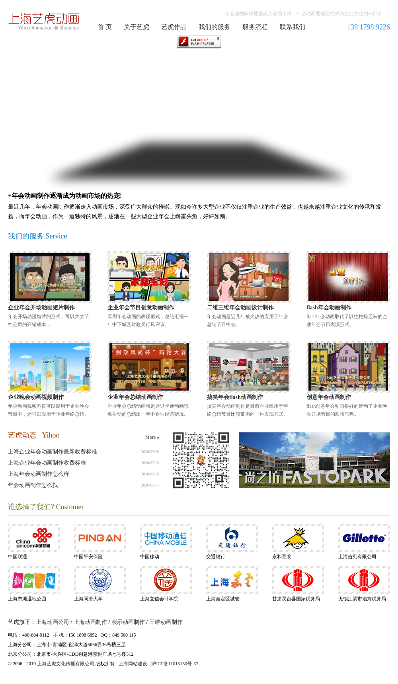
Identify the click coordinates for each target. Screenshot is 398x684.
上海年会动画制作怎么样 (38, 474)
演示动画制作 (128, 622)
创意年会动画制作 (328, 397)
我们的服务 (214, 26)
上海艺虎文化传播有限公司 (65, 663)
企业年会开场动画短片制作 (41, 308)
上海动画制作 (90, 622)
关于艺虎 (136, 26)
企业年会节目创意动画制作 (140, 308)
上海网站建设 (133, 663)
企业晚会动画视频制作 (36, 397)
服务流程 (255, 26)
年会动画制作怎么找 (33, 485)
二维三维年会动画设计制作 (240, 308)
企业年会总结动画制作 (135, 397)
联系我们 (292, 26)
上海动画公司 (52, 622)
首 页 (105, 26)
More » (152, 437)
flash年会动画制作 (328, 308)
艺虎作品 (174, 26)
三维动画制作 (166, 622)
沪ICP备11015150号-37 (174, 663)
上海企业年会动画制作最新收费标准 (52, 452)
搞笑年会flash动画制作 (235, 397)
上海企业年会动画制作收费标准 (47, 463)
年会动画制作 (44, 21)
